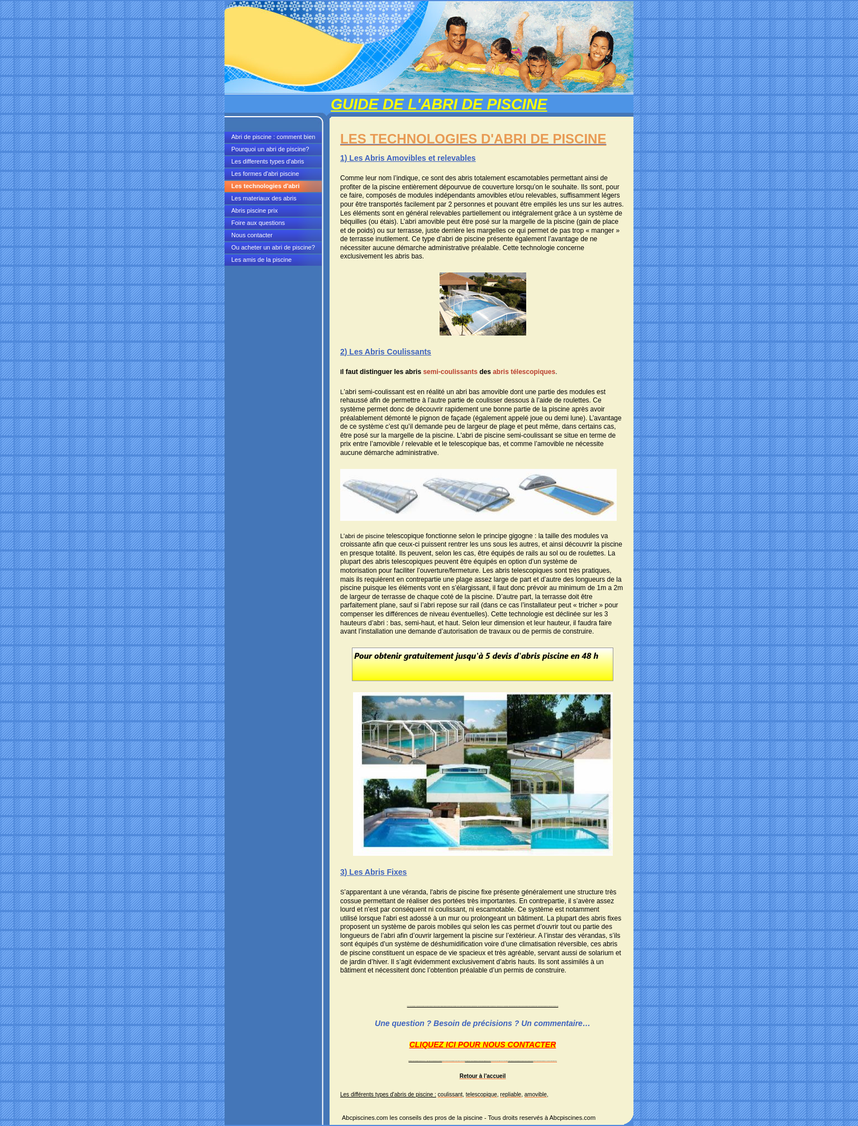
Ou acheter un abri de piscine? (273, 247)
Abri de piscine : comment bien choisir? (273, 138)
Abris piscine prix (254, 210)
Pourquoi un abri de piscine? (270, 149)
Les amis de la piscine (261, 259)
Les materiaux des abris (264, 198)
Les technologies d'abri (265, 186)
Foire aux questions (258, 222)
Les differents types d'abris (267, 161)
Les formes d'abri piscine (265, 173)
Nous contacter (252, 235)
